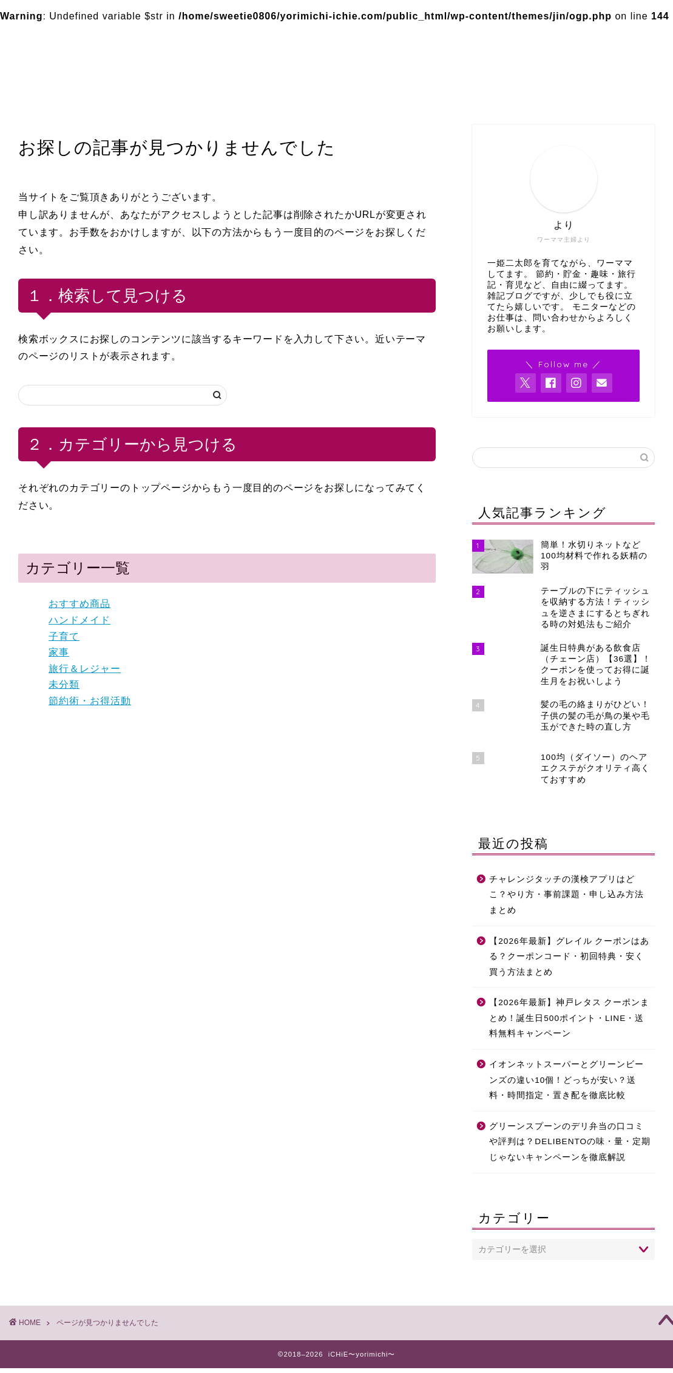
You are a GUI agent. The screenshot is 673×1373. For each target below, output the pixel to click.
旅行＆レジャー (85, 668)
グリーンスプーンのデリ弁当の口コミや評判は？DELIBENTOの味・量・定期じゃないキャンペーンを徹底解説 (570, 1142)
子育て (64, 636)
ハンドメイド (79, 620)
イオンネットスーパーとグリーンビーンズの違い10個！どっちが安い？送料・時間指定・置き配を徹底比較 (566, 1080)
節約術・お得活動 (90, 701)
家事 (59, 652)
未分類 (64, 684)
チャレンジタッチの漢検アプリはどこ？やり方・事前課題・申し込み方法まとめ (566, 895)
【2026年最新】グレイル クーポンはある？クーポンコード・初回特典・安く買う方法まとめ (569, 957)
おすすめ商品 (79, 603)
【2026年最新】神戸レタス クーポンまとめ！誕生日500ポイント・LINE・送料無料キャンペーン (569, 1018)
